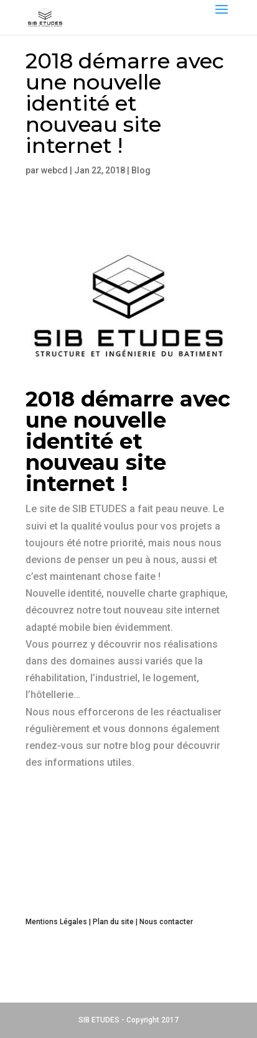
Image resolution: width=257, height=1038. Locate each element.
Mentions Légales (56, 921)
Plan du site (113, 921)
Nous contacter (166, 921)
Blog (141, 170)
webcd (54, 170)
